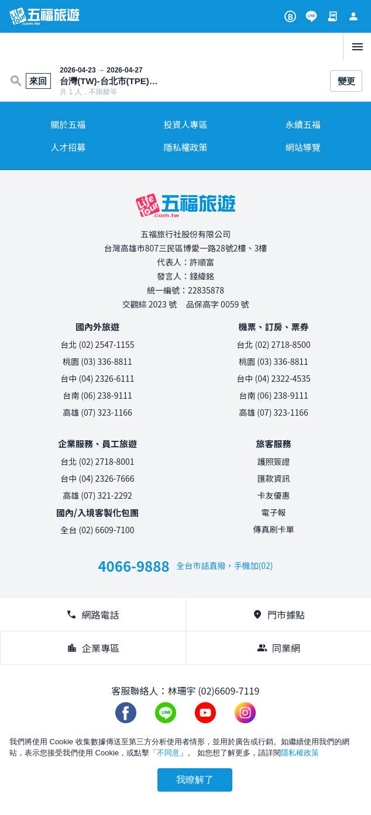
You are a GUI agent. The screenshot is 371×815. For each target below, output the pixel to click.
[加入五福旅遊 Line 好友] (311, 16)
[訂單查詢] (332, 16)
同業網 (278, 648)
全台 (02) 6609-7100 (97, 530)
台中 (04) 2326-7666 (97, 478)
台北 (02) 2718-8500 (273, 344)
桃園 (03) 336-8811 (97, 361)
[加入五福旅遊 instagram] (245, 712)
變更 (346, 81)
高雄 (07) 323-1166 (97, 412)
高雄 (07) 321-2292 (97, 495)
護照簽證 (273, 461)
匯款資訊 (273, 478)
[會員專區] (353, 16)
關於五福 (67, 124)
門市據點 (278, 614)
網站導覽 (303, 147)
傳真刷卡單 (273, 529)
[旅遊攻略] (290, 16)
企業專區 (93, 648)
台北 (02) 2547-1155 (97, 344)
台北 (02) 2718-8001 (97, 461)
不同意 (168, 752)
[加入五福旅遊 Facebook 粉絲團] (125, 712)
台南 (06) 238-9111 (97, 395)
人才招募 (67, 147)
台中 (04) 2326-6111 (97, 378)
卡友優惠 (273, 495)
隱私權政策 (185, 147)
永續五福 (303, 124)
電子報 (274, 512)
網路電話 (92, 614)
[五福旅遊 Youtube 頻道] (205, 712)
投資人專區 (185, 124)
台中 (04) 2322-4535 (273, 378)
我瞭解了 (195, 780)
